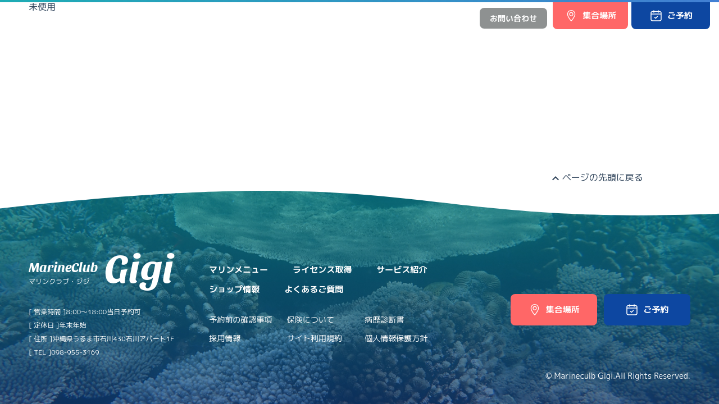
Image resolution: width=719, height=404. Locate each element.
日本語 (425, 18)
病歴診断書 (384, 319)
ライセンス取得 (288, 41)
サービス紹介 (361, 41)
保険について (310, 319)
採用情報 (224, 338)
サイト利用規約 (314, 338)
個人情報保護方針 (396, 338)
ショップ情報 (429, 41)
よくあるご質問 (502, 41)
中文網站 (455, 18)
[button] (670, 15)
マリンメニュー (211, 41)
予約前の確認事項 (240, 319)
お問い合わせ (513, 18)
